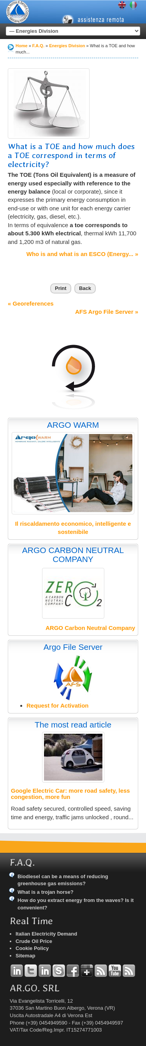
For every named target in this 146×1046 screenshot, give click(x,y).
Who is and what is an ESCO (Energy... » (82, 254)
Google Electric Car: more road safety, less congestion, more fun (70, 794)
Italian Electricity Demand (46, 934)
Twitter (31, 970)
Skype (59, 970)
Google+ (87, 970)
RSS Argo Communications (129, 970)
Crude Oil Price (34, 941)
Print (61, 288)
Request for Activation (57, 705)
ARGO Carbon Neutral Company (90, 627)
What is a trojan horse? (46, 892)
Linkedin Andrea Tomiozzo (17, 970)
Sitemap (25, 956)
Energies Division (67, 45)
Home (22, 45)
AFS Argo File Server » (106, 311)
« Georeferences (31, 303)
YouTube (115, 970)
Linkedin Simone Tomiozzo (45, 970)
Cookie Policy (32, 948)
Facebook (73, 970)
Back (85, 288)
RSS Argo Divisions (101, 970)
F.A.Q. (38, 45)
